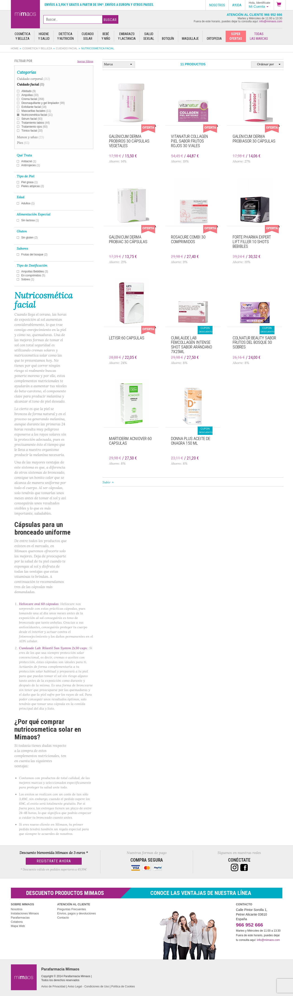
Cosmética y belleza (37, 48)
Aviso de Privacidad (53, 986)
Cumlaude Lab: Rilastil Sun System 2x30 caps (53, 648)
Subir (106, 482)
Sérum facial (32, 118)
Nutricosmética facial (37, 114)
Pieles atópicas (32, 186)
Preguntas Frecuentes (71, 909)
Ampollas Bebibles (34, 271)
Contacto (63, 917)
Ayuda (236, 5)
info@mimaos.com (270, 21)
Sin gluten (29, 237)
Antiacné (28, 161)
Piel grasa (29, 182)
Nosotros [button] (217, 5)
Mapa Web (18, 926)
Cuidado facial (66, 48)
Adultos (28, 203)
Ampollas (30, 95)
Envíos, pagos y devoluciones (76, 913)
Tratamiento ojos (35, 126)
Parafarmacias (20, 917)
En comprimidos (33, 275)
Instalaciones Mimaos (25, 913)
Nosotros (17, 909)
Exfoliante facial (34, 107)
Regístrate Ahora (54, 861)
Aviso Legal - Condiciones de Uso (88, 986)
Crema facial (33, 99)
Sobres (27, 279)
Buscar (110, 20)
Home (15, 48)
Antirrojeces (30, 165)
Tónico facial (32, 130)
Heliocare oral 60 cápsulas (38, 604)
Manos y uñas (30, 137)
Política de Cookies (123, 986)
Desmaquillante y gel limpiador (43, 103)
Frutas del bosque (34, 254)
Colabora (17, 921)
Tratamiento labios (36, 122)
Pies (23, 143)
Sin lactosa (30, 220)
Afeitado (29, 91)
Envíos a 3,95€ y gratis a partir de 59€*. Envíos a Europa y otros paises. (99, 5)
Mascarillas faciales (36, 111)
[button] (280, 5)
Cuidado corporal (33, 79)
